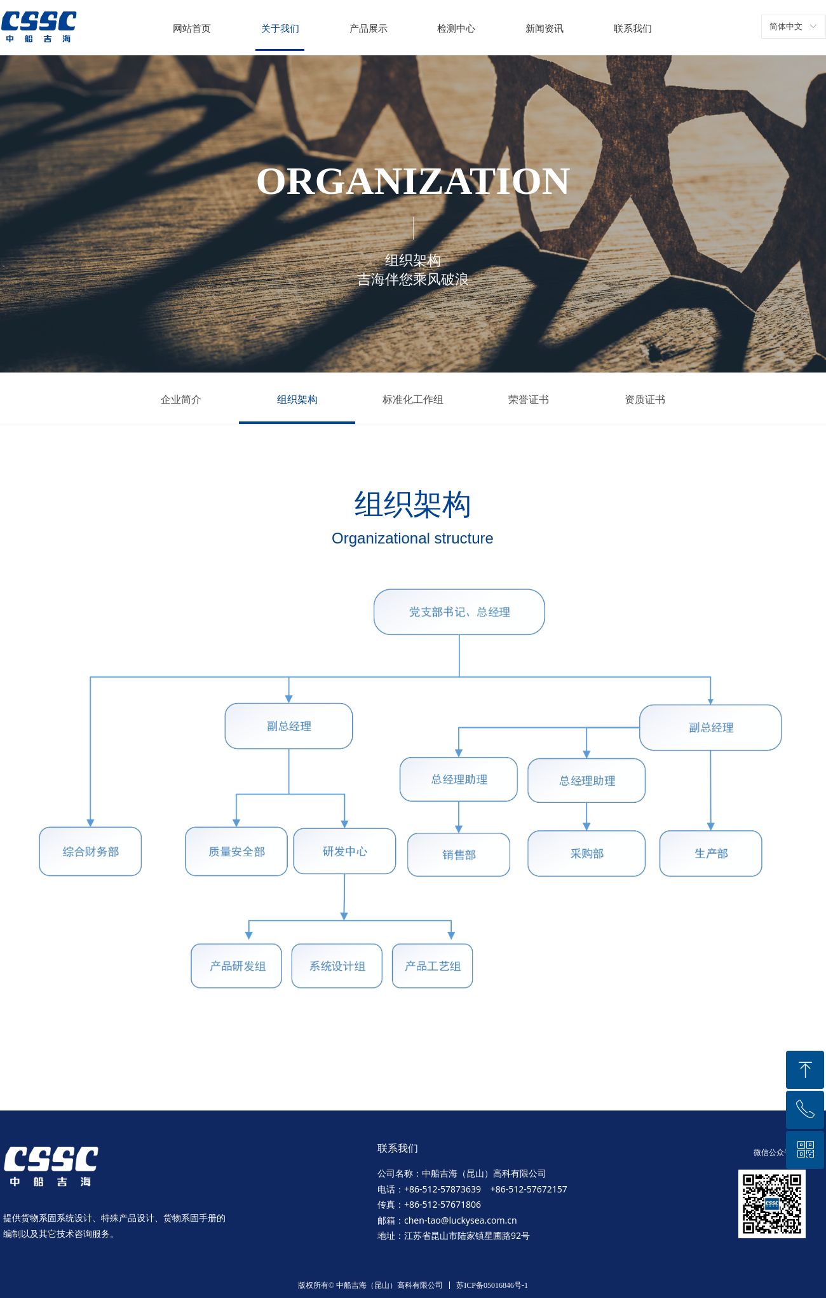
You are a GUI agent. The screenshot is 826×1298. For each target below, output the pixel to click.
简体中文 (785, 26)
